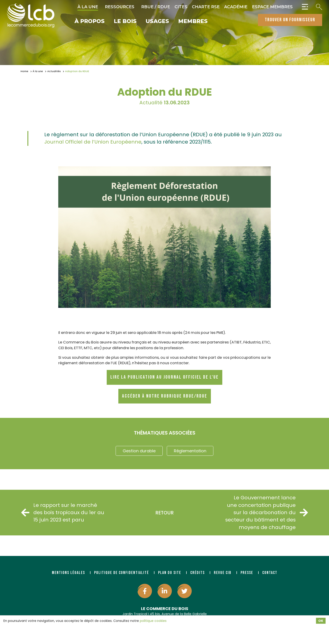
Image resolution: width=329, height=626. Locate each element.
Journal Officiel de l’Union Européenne (92, 141)
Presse (247, 572)
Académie (235, 6)
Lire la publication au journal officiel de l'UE (164, 377)
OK (320, 620)
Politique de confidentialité (121, 572)
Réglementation (190, 451)
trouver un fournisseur (290, 20)
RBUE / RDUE (155, 6)
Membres (193, 21)
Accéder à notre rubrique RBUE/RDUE (164, 396)
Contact (269, 572)
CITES (181, 6)
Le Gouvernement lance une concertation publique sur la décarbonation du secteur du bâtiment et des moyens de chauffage (266, 512)
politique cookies (153, 620)
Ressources (119, 6)
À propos (89, 21)
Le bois (125, 21)
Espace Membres (272, 6)
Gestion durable (139, 451)
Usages (157, 21)
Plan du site (169, 572)
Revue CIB (222, 572)
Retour (164, 512)
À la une (87, 6)
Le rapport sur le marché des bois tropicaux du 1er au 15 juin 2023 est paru (62, 513)
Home (24, 71)
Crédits (197, 572)
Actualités (54, 71)
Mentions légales (68, 572)
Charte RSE (206, 6)
